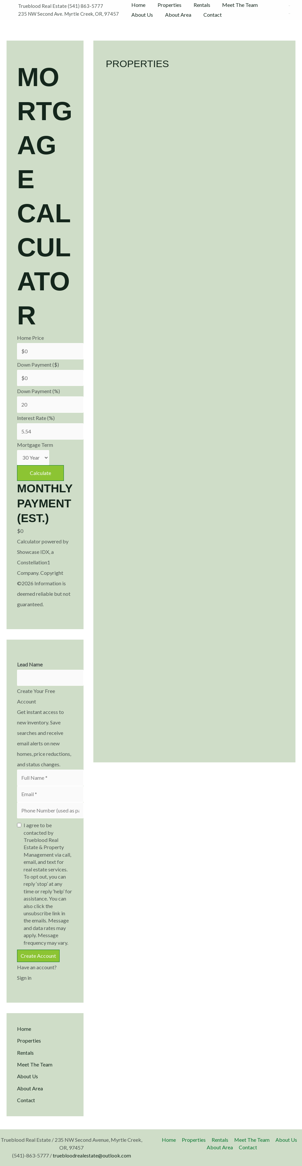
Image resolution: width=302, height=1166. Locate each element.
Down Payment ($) (38, 364)
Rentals (198, 5)
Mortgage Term (35, 445)
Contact (208, 14)
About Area (176, 14)
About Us (141, 14)
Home (138, 5)
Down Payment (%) (38, 391)
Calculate (40, 473)
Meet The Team (235, 5)
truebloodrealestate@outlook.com (92, 1155)
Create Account (38, 957)
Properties (167, 5)
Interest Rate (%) (36, 418)
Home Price (30, 338)
